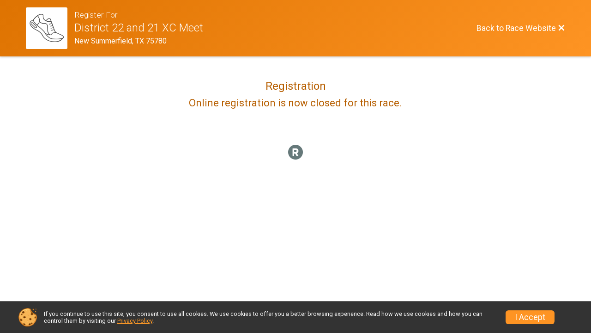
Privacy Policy (134, 320)
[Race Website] (50, 28)
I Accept (530, 317)
